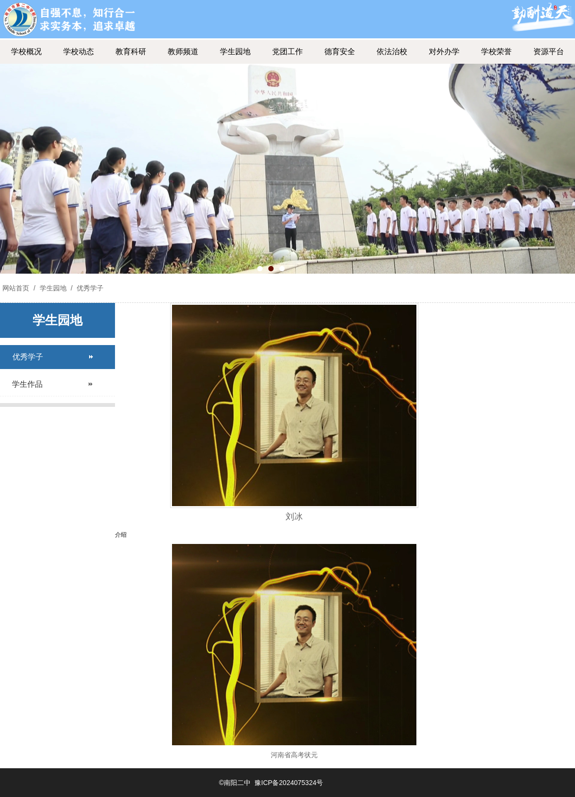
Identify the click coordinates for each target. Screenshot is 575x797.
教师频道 (183, 51)
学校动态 (78, 51)
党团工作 (287, 51)
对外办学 (444, 51)
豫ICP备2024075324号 (288, 782)
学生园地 (235, 51)
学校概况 (26, 51)
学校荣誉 (496, 51)
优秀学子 (89, 288)
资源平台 (548, 51)
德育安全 (339, 51)
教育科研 (130, 51)
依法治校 (392, 51)
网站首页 (15, 288)
